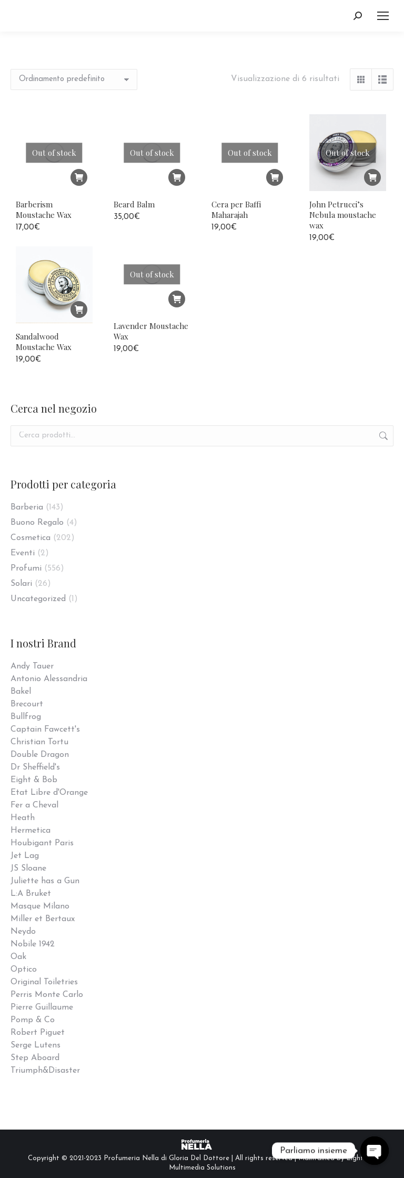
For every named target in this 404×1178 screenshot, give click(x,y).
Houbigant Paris (42, 843)
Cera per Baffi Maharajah (236, 209)
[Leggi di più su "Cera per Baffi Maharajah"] (274, 177)
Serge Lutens (35, 1045)
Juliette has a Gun (45, 881)
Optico (24, 969)
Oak (18, 957)
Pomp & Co (33, 1020)
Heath (23, 818)
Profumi (26, 568)
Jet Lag (25, 856)
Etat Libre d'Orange (49, 792)
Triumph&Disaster (45, 1070)
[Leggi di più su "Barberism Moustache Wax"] (78, 177)
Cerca (382, 435)
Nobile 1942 (33, 944)
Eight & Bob (34, 780)
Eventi (23, 553)
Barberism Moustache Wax (44, 209)
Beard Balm (134, 204)
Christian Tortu (39, 742)
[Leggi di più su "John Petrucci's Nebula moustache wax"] (372, 177)
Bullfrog (26, 717)
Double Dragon (40, 755)
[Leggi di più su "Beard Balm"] (176, 177)
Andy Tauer (32, 666)
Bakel (21, 691)
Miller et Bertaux (43, 919)
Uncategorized (38, 599)
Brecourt (27, 704)
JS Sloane (28, 868)
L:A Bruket (31, 894)
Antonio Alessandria (49, 679)
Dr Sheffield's (35, 767)
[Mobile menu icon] (382, 15)
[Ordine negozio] (74, 79)
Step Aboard (35, 1058)
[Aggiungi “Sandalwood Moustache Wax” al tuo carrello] (78, 338)
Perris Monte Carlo (47, 995)
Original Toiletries (44, 982)
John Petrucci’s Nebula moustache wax (342, 215)
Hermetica (30, 830)
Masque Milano (40, 906)
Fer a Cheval (34, 805)
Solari (21, 584)
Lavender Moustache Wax (151, 335)
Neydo (23, 931)
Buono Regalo (37, 522)
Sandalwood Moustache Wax (44, 370)
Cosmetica (30, 538)
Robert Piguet (38, 1033)
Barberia (27, 507)
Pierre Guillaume (42, 1007)
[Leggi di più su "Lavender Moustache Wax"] (176, 303)
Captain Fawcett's (45, 729)
